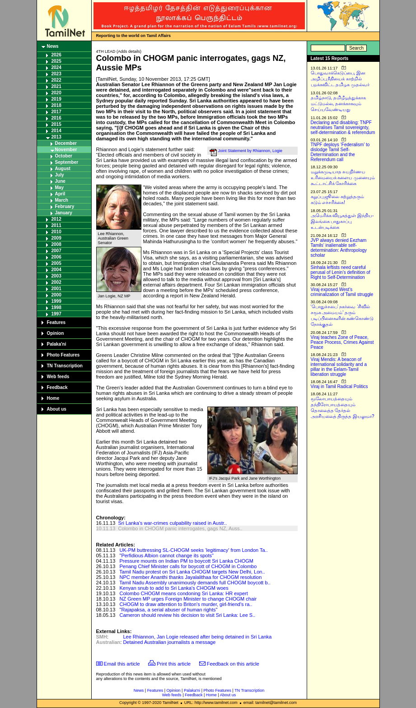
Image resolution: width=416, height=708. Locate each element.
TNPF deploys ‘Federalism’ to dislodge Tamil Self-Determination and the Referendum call (340, 152)
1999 (56, 301)
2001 (56, 288)
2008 (56, 244)
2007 (56, 250)
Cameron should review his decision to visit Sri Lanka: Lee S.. (188, 615)
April (60, 193)
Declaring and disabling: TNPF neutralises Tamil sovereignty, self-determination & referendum (343, 127)
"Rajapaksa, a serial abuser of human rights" (169, 609)
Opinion (55, 333)
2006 (56, 257)
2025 (56, 61)
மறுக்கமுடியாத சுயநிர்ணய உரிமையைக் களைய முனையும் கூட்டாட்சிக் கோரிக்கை (343, 177)
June (60, 181)
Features (56, 322)
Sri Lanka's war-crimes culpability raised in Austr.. (172, 523)
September (67, 162)
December (66, 143)
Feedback (57, 387)
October (63, 155)
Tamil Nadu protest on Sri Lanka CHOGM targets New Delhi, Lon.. (192, 571)
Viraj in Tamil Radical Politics (339, 386)
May (59, 187)
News (53, 46)
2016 (56, 118)
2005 (56, 263)
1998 (56, 307)
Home (53, 398)
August (62, 168)
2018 (56, 105)
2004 (56, 269)
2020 (56, 92)
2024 (56, 67)
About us (56, 409)
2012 (56, 219)
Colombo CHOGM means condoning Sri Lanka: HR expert (184, 593)
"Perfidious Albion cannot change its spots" (167, 555)
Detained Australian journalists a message (169, 642)
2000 (56, 294)
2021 (56, 86)
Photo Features (63, 354)
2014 (56, 130)
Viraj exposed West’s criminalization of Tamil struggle (342, 292)
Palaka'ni (56, 344)
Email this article (122, 663)
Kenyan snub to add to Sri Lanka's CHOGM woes (174, 588)
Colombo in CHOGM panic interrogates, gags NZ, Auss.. (180, 528)
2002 (56, 282)
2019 (56, 99)
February (65, 206)
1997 (56, 313)
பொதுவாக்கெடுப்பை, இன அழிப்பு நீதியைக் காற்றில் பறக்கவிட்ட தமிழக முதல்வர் (340, 78)
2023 (56, 73)
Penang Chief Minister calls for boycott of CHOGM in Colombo (188, 566)
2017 (56, 111)
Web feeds (58, 376)
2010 (56, 231)
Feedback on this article (233, 663)
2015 (56, 124)
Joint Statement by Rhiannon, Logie (250, 150)
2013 (56, 136)
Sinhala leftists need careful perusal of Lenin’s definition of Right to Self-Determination (340, 272)
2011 (56, 225)
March (61, 200)
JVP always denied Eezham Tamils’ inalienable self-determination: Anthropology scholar (339, 248)
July (59, 174)
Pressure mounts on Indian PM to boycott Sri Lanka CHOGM (187, 561)
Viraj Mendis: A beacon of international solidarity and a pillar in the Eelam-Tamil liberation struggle (339, 367)
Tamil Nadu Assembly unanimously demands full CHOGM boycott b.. (194, 582)
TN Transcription (65, 365)
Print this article (174, 663)
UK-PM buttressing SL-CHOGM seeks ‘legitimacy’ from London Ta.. (194, 550)
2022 (56, 80)
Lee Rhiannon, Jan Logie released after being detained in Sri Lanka (197, 636)
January (63, 212)
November (66, 149)
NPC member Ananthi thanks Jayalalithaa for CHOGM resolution (191, 577)
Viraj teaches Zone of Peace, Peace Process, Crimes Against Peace (342, 342)
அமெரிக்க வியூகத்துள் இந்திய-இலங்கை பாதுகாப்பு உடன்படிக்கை (342, 221)
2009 (56, 238)
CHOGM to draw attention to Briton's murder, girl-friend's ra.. (186, 604)
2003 (56, 275)
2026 (56, 54)
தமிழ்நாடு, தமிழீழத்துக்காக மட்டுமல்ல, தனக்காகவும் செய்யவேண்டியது (338, 103)
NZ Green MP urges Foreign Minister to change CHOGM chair (188, 599)
